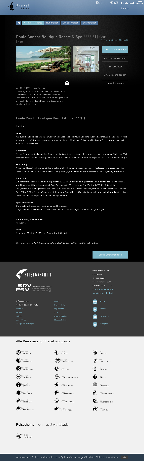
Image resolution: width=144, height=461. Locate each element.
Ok (124, 457)
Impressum (59, 309)
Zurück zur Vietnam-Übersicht (114, 40)
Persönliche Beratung (115, 58)
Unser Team (21, 320)
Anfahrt (19, 316)
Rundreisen (52, 23)
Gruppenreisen (71, 23)
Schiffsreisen (90, 23)
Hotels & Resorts (33, 23)
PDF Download (115, 67)
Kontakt (19, 309)
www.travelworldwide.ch (103, 293)
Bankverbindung (61, 316)
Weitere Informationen (107, 457)
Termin (19, 312)
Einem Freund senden (115, 75)
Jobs (56, 312)
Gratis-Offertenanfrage (115, 49)
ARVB (56, 301)
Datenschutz (59, 305)
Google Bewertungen (25, 324)
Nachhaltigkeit (60, 320)
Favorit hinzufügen (115, 83)
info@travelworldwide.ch (103, 289)
